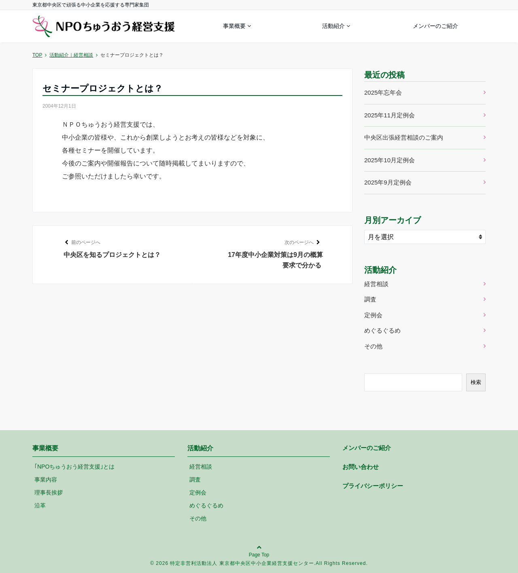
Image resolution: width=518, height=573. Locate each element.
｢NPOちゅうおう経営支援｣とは (74, 466)
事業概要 (234, 26)
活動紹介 (333, 26)
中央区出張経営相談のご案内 (403, 137)
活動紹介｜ (71, 55)
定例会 (373, 315)
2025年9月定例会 (388, 182)
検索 (476, 382)
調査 (370, 299)
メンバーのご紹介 (435, 26)
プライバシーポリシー (372, 485)
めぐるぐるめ (382, 330)
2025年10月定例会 (389, 160)
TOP (37, 55)
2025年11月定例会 (389, 115)
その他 (373, 346)
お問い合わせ (360, 466)
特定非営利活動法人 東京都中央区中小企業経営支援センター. (243, 563)
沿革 (40, 505)
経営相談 (376, 283)
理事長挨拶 (48, 492)
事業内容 (45, 479)
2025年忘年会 (383, 92)
